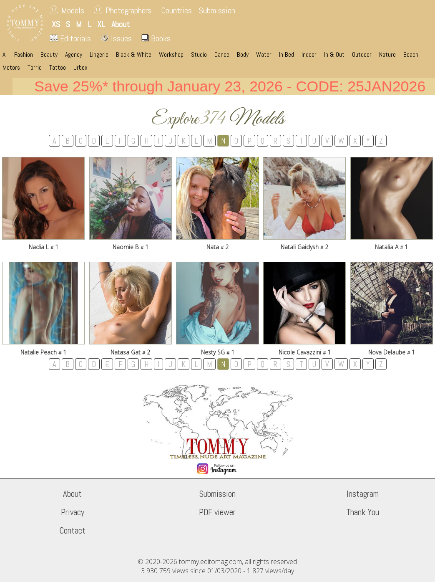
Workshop (171, 55)
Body (243, 55)
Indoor (309, 55)
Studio (199, 55)
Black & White (133, 55)
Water (264, 55)
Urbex (80, 67)
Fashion (23, 55)
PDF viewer (217, 512)
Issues (116, 38)
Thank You (362, 512)
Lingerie (99, 55)
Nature (387, 55)
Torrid (35, 67)
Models (72, 10)
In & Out (334, 55)
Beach (410, 55)
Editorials (70, 38)
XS (56, 24)
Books (156, 38)
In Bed (286, 55)
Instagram (363, 493)
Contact (72, 530)
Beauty (49, 55)
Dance (221, 55)
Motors (11, 67)
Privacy (72, 512)
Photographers (128, 10)
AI (5, 55)
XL (101, 24)
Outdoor (362, 55)
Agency (73, 55)
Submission (217, 10)
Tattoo (57, 67)
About (72, 493)
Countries (176, 10)
